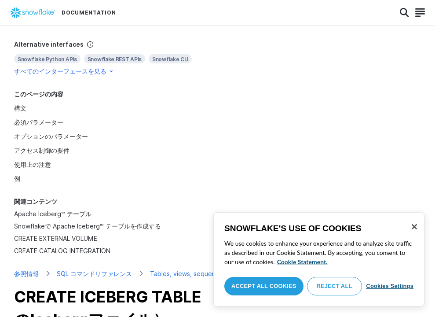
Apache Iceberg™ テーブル (52, 213)
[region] (318, 259)
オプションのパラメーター (51, 136)
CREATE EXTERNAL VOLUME (55, 238)
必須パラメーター (38, 122)
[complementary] (217, 58)
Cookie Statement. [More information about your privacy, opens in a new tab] (302, 261)
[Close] (414, 226)
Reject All (334, 286)
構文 (20, 108)
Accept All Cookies (263, 286)
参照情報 (26, 273)
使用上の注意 (32, 164)
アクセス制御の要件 (41, 150)
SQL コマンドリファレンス (94, 273)
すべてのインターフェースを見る (64, 71)
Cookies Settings (389, 286)
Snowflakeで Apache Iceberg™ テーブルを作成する (87, 226)
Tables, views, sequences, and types (205, 273)
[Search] (404, 12)
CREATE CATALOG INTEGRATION (62, 250)
